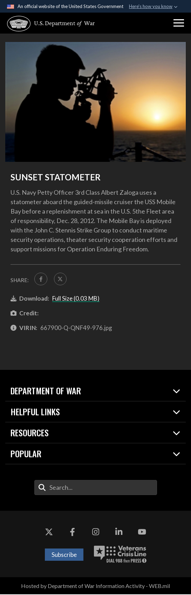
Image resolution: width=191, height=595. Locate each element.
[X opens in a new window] (49, 532)
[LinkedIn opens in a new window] (119, 532)
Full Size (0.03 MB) (76, 298)
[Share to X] (61, 279)
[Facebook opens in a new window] (72, 532)
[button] (178, 23)
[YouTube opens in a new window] (142, 532)
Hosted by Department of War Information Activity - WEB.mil (95, 586)
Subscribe (64, 555)
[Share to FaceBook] (41, 279)
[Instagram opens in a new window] (95, 532)
